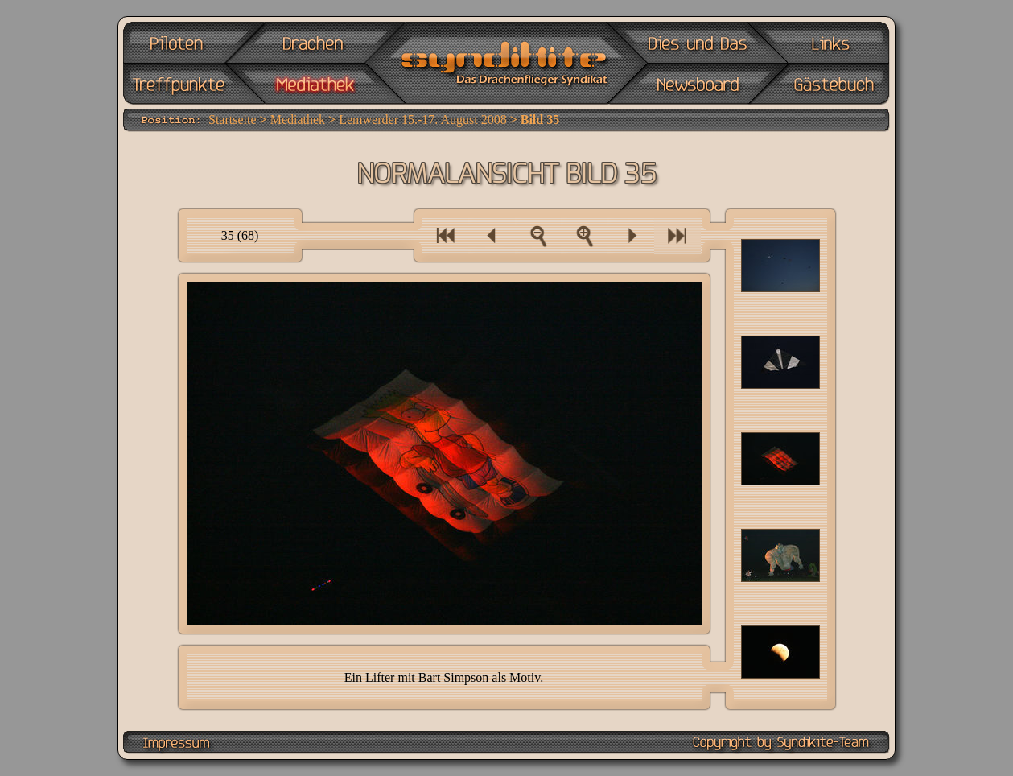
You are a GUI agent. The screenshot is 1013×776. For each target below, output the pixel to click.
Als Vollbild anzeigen (584, 235)
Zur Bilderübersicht (538, 235)
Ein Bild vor (630, 235)
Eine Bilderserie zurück (445, 235)
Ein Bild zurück (491, 235)
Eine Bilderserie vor (678, 235)
